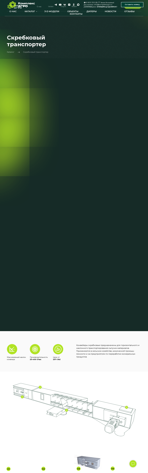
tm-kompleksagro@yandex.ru (106, 7)
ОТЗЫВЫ (129, 11)
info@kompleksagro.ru (103, 5)
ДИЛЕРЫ (91, 11)
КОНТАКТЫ (76, 14)
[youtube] (60, 4)
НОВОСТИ (110, 11)
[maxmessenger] (78, 4)
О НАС (13, 11)
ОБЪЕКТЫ (72, 11)
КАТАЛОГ (30, 11)
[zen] (69, 4)
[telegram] (55, 4)
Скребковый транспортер (35, 52)
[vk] (64, 4)
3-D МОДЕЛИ (51, 11)
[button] (132, 4)
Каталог (10, 52)
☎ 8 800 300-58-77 (92, 3)
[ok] (73, 4)
